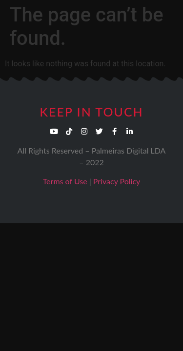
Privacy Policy (117, 181)
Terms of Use (65, 181)
